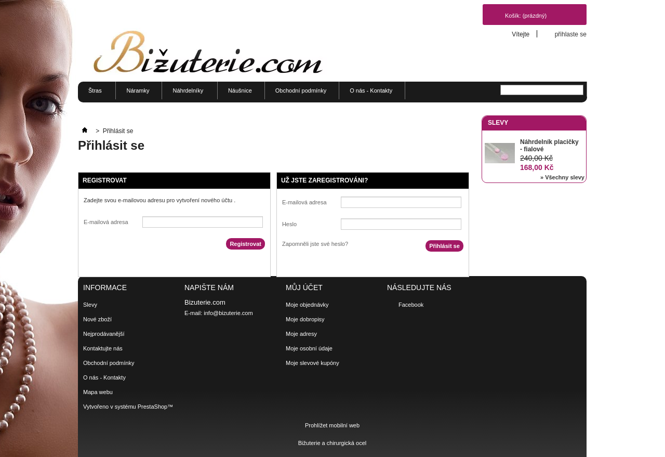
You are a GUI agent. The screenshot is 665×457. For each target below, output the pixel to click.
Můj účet (304, 287)
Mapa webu (98, 392)
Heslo (289, 224)
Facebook (410, 305)
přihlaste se (571, 34)
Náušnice (240, 90)
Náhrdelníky (186, 93)
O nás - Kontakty (371, 90)
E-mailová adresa (106, 222)
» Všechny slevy (562, 177)
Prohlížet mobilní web (332, 425)
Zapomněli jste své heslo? (315, 244)
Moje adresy (301, 334)
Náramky (137, 90)
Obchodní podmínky (300, 90)
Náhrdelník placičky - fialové (549, 145)
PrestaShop (152, 406)
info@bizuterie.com (228, 313)
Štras (93, 93)
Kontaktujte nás (103, 348)
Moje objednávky (307, 305)
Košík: (526, 15)
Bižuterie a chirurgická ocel (332, 443)
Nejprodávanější (104, 334)
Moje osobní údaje (309, 348)
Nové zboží (97, 319)
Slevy (498, 122)
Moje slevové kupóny (312, 363)
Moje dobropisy (305, 319)
